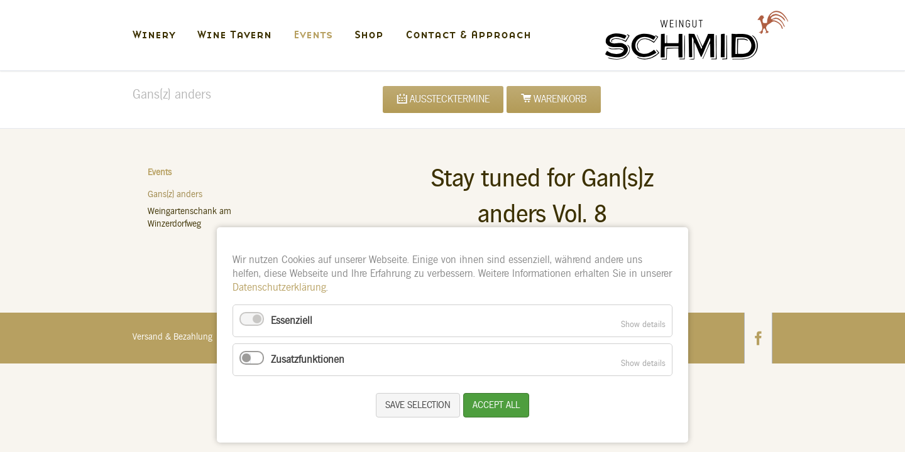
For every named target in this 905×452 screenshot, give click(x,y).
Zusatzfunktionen (307, 360)
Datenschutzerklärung (279, 287)
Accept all (496, 405)
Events (160, 172)
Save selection (418, 405)
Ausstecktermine (450, 99)
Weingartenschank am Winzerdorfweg (189, 218)
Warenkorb (560, 99)
